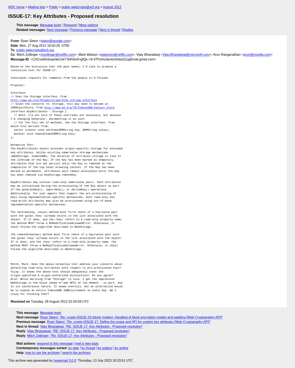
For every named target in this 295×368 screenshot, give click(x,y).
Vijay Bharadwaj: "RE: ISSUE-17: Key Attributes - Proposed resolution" (91, 326)
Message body (50, 25)
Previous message (83, 30)
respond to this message (55, 343)
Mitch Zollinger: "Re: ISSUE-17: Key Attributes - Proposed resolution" (77, 335)
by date (73, 348)
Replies (128, 30)
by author (121, 348)
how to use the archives (42, 352)
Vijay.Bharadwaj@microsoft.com (186, 54)
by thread (88, 348)
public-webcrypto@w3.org (80, 7)
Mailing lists (36, 7)
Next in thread (110, 30)
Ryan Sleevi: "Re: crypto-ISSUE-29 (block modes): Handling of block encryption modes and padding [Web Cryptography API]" (131, 317)
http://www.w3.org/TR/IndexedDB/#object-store (79, 108)
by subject (105, 348)
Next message (57, 30)
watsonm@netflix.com (116, 54)
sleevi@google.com (55, 41)
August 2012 (112, 7)
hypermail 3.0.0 (64, 360)
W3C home (16, 7)
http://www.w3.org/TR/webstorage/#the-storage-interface (54, 100)
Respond (70, 25)
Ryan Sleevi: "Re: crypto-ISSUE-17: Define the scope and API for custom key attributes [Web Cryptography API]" (129, 322)
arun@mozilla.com (257, 54)
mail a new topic (87, 343)
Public (53, 7)
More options (88, 25)
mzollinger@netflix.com (58, 54)
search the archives (76, 352)
